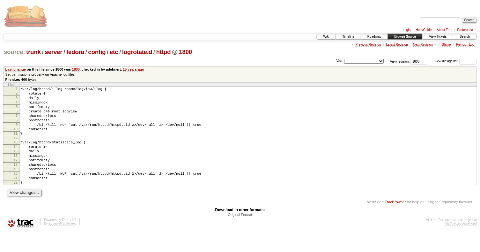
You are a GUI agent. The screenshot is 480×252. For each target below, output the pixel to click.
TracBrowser (395, 222)
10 (16, 138)
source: (14, 52)
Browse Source (405, 36)
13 (16, 153)
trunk (33, 52)
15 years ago (133, 69)
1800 (185, 52)
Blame (446, 44)
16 (16, 169)
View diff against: (455, 61)
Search (465, 36)
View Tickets (438, 36)
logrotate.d (137, 52)
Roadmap (374, 36)
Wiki (326, 36)
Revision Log (465, 44)
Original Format (240, 235)
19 (16, 185)
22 (16, 201)
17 (16, 174)
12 (16, 148)
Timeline (348, 36)
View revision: (400, 61)
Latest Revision (397, 44)
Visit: (339, 61)
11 (16, 143)
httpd (163, 52)
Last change (15, 69)
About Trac (444, 30)
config (97, 52)
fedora (75, 52)
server (53, 52)
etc (114, 52)
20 (16, 191)
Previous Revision (368, 44)
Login (406, 30)
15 (16, 163)
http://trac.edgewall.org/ (460, 243)
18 (16, 180)
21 (16, 196)
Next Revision (423, 44)
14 (16, 158)
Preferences (466, 30)
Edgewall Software (61, 243)
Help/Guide (424, 30)
